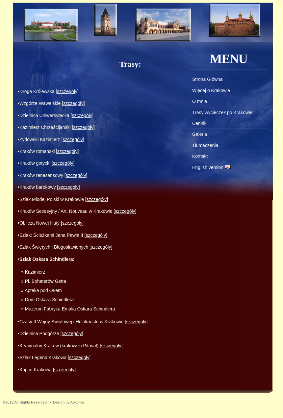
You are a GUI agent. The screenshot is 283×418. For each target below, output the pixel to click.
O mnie (199, 101)
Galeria (199, 134)
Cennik (199, 123)
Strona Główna (207, 79)
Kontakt (200, 156)
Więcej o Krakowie (211, 90)
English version (207, 167)
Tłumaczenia (205, 145)
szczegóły (67, 91)
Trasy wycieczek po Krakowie (222, 112)
